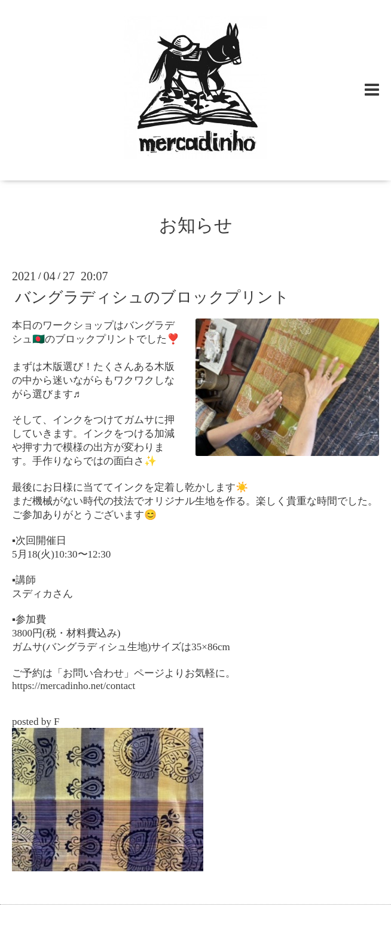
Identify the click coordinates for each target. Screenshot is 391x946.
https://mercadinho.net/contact (73, 685)
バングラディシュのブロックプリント (152, 297)
